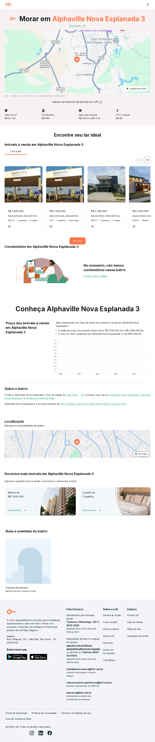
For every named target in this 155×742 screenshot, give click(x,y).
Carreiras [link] (108, 642)
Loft (6, 96)
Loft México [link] (109, 660)
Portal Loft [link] (132, 615)
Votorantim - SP (75, 395)
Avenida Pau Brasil (86, 404)
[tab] (15, 151)
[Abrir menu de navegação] (148, 4)
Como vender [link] (110, 622)
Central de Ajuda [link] (112, 615)
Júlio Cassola (67, 404)
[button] (77, 61)
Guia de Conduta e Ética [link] (18, 718)
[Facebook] (50, 733)
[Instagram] (32, 733)
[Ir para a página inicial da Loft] (9, 4)
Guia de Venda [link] (135, 622)
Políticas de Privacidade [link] (44, 713)
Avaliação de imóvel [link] (137, 636)
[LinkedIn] (41, 733)
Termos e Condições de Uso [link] (76, 713)
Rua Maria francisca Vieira (112, 404)
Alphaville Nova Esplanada (123, 395)
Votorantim (31, 96)
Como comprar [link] (111, 629)
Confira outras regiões (95, 276)
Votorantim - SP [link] (77, 25)
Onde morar (16, 96)
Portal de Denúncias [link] (16, 713)
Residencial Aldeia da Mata (40, 398)
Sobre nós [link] (108, 636)
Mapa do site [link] (134, 629)
